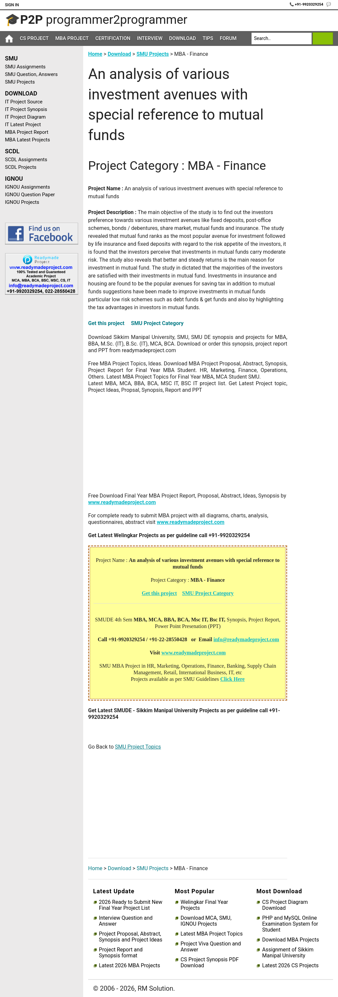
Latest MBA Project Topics (212, 934)
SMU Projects (20, 82)
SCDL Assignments (26, 160)
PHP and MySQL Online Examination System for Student (290, 924)
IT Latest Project (23, 125)
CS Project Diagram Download (285, 905)
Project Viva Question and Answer (211, 947)
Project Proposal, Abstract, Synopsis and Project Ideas (130, 937)
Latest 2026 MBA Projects (129, 966)
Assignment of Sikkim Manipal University (287, 953)
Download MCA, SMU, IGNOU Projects (206, 921)
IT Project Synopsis (26, 109)
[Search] (281, 38)
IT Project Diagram (25, 117)
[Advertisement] (39, 405)
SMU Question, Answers (31, 74)
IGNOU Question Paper (30, 195)
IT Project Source (24, 102)
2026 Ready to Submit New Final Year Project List (130, 905)
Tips (208, 38)
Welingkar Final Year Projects (204, 905)
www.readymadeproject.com (122, 502)
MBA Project (71, 38)
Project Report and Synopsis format (121, 953)
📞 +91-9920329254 (306, 4)
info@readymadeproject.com (246, 639)
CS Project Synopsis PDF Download (210, 963)
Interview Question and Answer (126, 921)
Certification (112, 38)
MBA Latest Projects (27, 140)
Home (95, 54)
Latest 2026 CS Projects (290, 966)
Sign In (12, 5)
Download (182, 38)
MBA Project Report (26, 132)
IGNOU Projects (22, 202)
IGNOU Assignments (27, 187)
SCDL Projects (20, 167)
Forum (228, 38)
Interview (149, 38)
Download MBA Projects (290, 940)
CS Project (34, 38)
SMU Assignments (25, 67)
